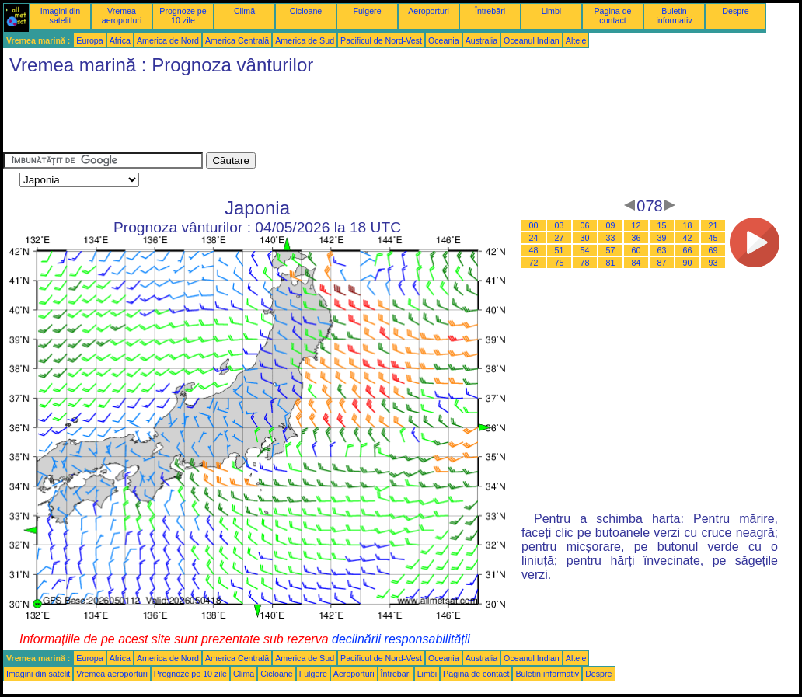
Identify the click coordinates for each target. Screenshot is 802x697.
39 (662, 237)
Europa (89, 40)
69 (713, 250)
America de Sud (304, 40)
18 (687, 225)
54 (585, 250)
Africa (120, 40)
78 (585, 262)
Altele (576, 40)
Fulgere (367, 11)
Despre (735, 11)
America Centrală (237, 40)
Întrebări (490, 11)
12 (636, 225)
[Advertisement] (286, 117)
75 (559, 262)
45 (713, 237)
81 (610, 262)
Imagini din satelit (60, 15)
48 (534, 250)
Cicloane (306, 11)
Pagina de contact (613, 15)
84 (636, 262)
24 (534, 237)
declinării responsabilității (401, 639)
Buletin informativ (674, 15)
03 (559, 225)
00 (534, 225)
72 (534, 262)
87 (662, 262)
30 (585, 237)
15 (662, 225)
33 (610, 237)
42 (687, 237)
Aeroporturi (428, 11)
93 (713, 262)
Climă (244, 11)
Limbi (551, 11)
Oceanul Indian (532, 40)
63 (662, 250)
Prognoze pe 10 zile (182, 15)
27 (559, 237)
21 (713, 225)
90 (687, 262)
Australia (481, 40)
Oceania (443, 40)
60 (636, 250)
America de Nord (168, 40)
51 (559, 250)
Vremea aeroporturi (122, 15)
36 (636, 237)
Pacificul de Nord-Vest (381, 40)
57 (610, 250)
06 (585, 225)
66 (687, 250)
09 (610, 225)
